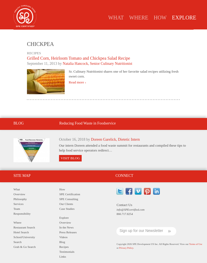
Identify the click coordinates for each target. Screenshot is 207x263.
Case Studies (67, 208)
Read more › (77, 82)
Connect (124, 176)
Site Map (21, 176)
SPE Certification (69, 194)
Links (189, 34)
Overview (48, 34)
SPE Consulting (68, 199)
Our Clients (66, 203)
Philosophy (20, 199)
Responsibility (22, 213)
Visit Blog (70, 158)
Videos (63, 237)
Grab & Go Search (24, 246)
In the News (72, 34)
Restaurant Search (24, 227)
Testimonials (166, 34)
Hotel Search (21, 232)
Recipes (143, 34)
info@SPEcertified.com (130, 209)
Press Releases (101, 34)
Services (18, 203)
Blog (125, 34)
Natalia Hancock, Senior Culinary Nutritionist (97, 64)
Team (16, 208)
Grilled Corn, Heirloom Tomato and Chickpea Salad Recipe (78, 58)
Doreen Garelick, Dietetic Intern (115, 139)
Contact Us (124, 205)
